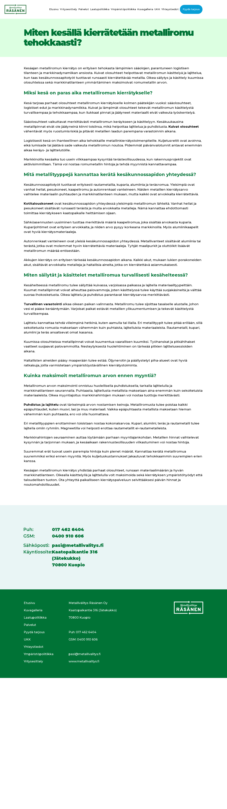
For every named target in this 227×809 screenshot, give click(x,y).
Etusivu (54, 9)
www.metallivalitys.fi (84, 661)
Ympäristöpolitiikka (123, 9)
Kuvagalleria (145, 9)
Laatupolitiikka (99, 9)
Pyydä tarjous (191, 9)
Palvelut (83, 9)
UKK (157, 9)
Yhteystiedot (170, 9)
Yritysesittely (68, 9)
